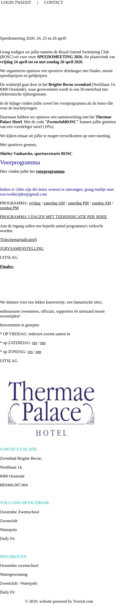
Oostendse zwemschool (19, 565)
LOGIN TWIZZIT (16, 2)
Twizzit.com (83, 601)
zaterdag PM (78, 203)
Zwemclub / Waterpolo (18, 583)
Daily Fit (7, 538)
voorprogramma (50, 171)
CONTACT (53, 2)
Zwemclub (8, 521)
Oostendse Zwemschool (19, 512)
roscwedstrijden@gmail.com (23, 194)
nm (42, 343)
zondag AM (101, 203)
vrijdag (34, 203)
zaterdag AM (54, 203)
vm (34, 343)
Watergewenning (14, 574)
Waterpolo (8, 530)
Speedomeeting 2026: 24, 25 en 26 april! (33, 38)
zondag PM (9, 208)
